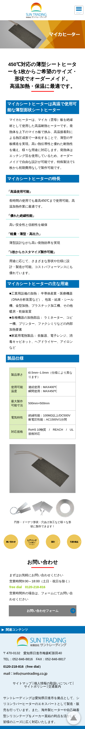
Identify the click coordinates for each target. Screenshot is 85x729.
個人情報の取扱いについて (53, 683)
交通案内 (54, 686)
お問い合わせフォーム (42, 610)
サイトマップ (22, 683)
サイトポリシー (35, 686)
